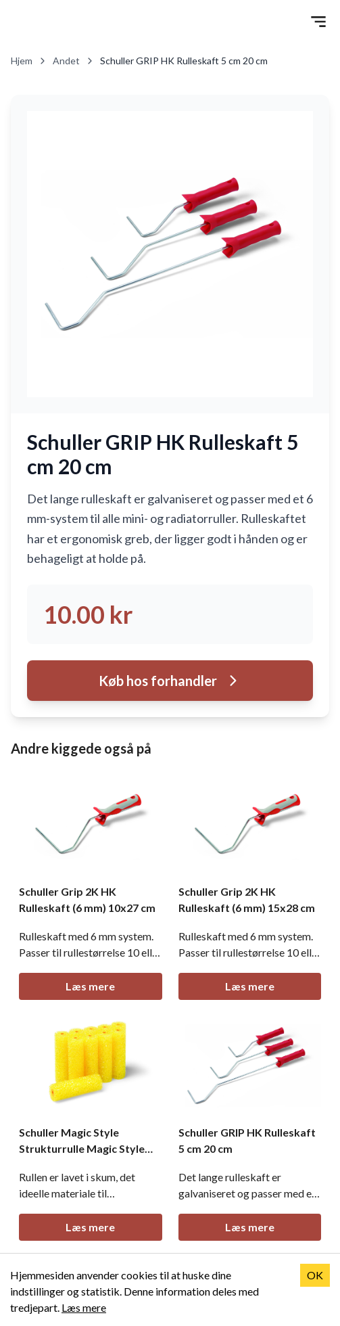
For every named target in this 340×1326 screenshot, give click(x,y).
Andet (74, 60)
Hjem (29, 60)
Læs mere (90, 986)
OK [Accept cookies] (315, 1274)
